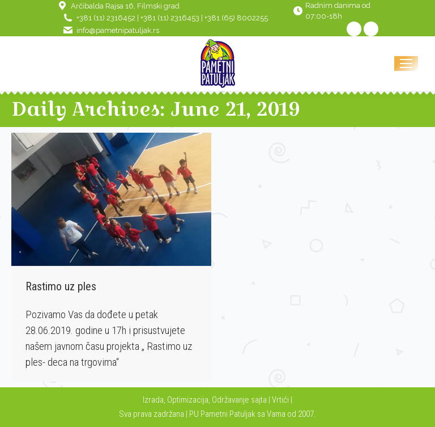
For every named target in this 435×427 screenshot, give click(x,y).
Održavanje (230, 400)
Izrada (153, 400)
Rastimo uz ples (60, 286)
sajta (259, 400)
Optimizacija (187, 400)
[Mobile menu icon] (406, 63)
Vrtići (281, 400)
